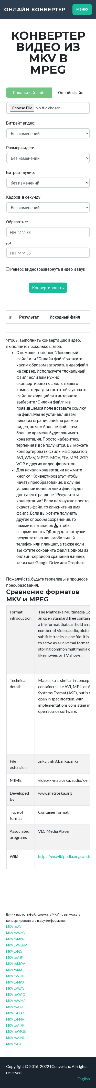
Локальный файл (29, 92)
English (83, 1078)
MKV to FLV (14, 951)
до (8, 242)
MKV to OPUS (16, 1032)
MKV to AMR (15, 1038)
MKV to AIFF (15, 1025)
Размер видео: (20, 147)
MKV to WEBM (16, 945)
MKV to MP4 (15, 939)
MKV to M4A (15, 1019)
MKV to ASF (14, 957)
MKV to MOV (15, 964)
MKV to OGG (15, 995)
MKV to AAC (15, 1007)
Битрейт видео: (20, 122)
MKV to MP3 (15, 982)
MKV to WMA (16, 1001)
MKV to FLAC (15, 1013)
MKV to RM (14, 970)
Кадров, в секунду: (23, 197)
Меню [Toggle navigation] (82, 9)
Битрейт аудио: (20, 172)
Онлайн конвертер (35, 9)
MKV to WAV (15, 988)
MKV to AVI (14, 927)
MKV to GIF (14, 1044)
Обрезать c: (17, 221)
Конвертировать (48, 287)
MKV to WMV (16, 933)
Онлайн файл (70, 92)
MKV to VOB (15, 976)
